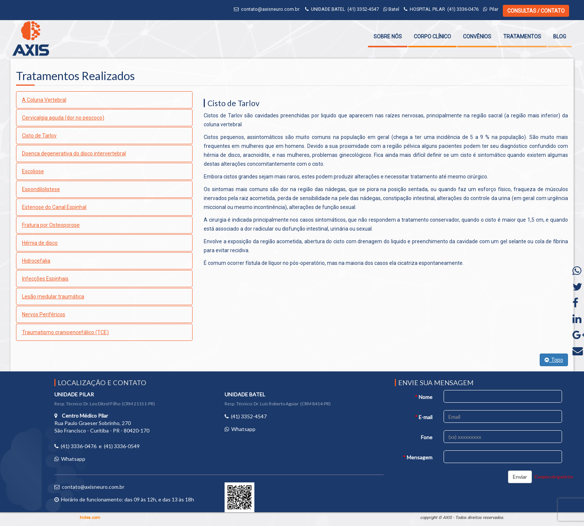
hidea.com (90, 517)
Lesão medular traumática (53, 297)
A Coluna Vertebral (44, 100)
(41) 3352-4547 (363, 9)
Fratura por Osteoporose (51, 225)
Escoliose (33, 171)
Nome (423, 397)
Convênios (477, 36)
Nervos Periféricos (43, 314)
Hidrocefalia (36, 261)
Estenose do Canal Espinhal (54, 207)
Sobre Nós (388, 36)
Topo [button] (554, 360)
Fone (426, 437)
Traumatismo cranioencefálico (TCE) (65, 332)
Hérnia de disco (40, 243)
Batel (391, 9)
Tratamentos (522, 36)
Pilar (490, 9)
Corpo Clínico (432, 36)
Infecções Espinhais (45, 279)
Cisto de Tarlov (39, 136)
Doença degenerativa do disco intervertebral (74, 153)
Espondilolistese (41, 189)
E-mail (423, 417)
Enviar (520, 476)
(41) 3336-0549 (122, 446)
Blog (559, 36)
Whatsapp (73, 459)
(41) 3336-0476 (463, 9)
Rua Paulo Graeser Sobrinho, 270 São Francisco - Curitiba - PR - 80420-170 (101, 423)
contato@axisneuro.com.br (270, 9)
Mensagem (417, 457)
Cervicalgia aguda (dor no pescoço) (63, 118)
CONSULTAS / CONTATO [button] (536, 11)
